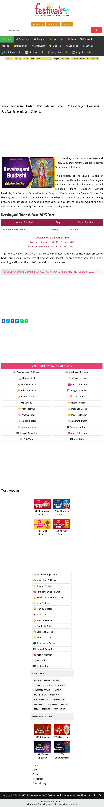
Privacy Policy (39, 783)
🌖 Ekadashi (55, 45)
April (32, 58)
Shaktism (52, 703)
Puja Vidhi (59, 699)
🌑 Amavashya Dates (77, 426)
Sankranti (39, 703)
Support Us (38, 24)
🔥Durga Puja (22, 39)
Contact (36, 773)
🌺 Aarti (72, 39)
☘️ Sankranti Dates (77, 420)
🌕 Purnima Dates (26, 426)
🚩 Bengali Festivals (58, 52)
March (26, 58)
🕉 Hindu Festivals (34, 52)
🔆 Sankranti (72, 45)
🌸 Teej (6, 45)
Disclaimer (37, 778)
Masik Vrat (54, 694)
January (9, 58)
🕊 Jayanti (88, 45)
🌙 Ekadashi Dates (26, 420)
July (49, 58)
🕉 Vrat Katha (77, 439)
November (84, 58)
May (38, 58)
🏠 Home (6, 39)
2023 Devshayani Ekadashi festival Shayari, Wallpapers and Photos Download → (51, 271)
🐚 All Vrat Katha (77, 378)
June (44, 58)
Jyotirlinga (40, 694)
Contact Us (53, 24)
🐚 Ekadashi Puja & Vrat (45, 574)
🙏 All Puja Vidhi (26, 378)
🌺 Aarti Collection (77, 384)
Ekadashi (60, 684)
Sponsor (67, 24)
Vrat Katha (59, 708)
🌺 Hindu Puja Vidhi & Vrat (46, 591)
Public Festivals (42, 699)
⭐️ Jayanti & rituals (43, 585)
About (35, 769)
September (65, 58)
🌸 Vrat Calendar (26, 414)
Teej (36, 708)
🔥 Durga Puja (77, 396)
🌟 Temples (39, 39)
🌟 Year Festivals (26, 408)
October (75, 58)
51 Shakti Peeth (42, 680)
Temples (46, 708)
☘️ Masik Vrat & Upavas (45, 580)
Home (35, 764)
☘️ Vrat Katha (38, 45)
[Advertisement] (52, 82)
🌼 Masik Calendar (77, 414)
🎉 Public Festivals (11, 52)
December (94, 58)
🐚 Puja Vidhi (86, 39)
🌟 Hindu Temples (26, 396)
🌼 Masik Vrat (20, 45)
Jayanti (57, 689)
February (18, 58)
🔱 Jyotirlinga (57, 39)
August (56, 58)
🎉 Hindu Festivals (26, 384)
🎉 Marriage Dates (77, 408)
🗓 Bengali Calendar (82, 52)
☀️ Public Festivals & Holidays (48, 597)
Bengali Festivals (43, 684)
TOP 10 (64, 703)
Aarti (56, 680)
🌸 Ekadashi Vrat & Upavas (26, 372)
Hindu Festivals (42, 689)
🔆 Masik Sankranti (77, 402)
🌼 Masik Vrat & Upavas (77, 372)
